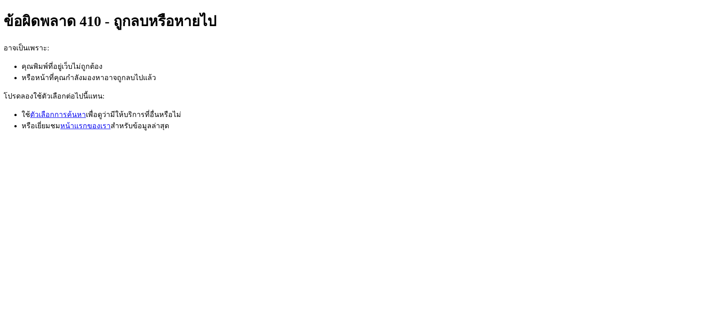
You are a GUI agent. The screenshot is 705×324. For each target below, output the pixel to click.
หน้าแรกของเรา (85, 126)
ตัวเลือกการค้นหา (58, 114)
